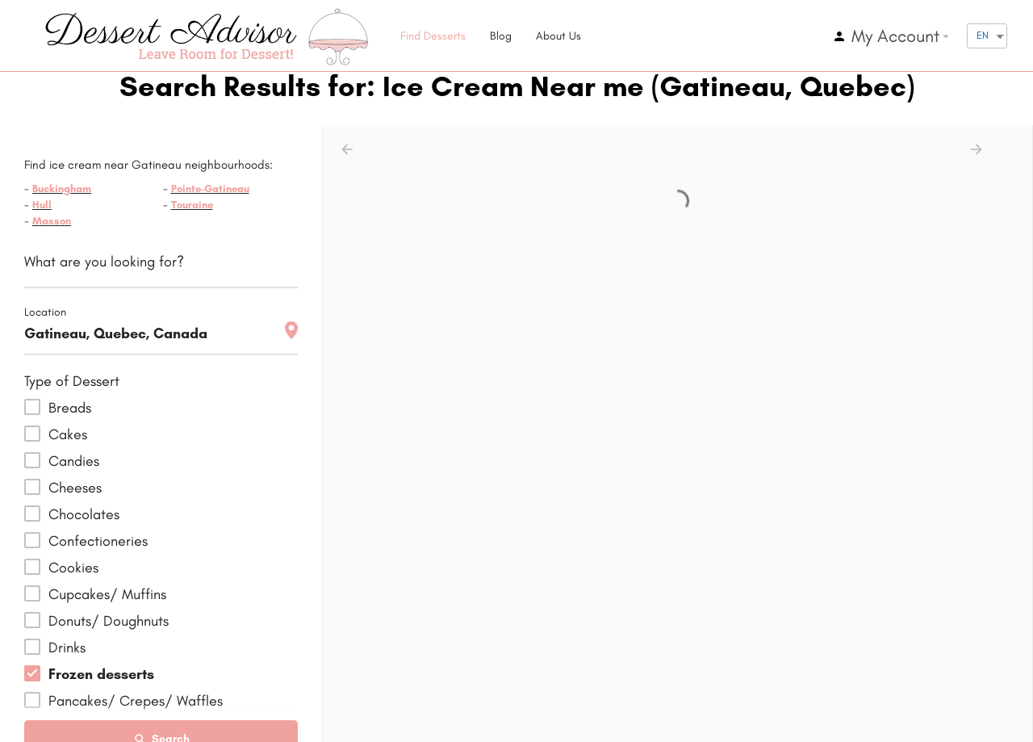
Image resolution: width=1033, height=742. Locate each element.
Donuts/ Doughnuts (108, 621)
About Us (558, 36)
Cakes (67, 434)
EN (983, 35)
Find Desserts (433, 36)
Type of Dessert (71, 381)
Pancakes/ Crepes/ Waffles (135, 701)
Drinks (67, 647)
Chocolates (83, 514)
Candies (73, 461)
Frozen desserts (101, 674)
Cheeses (75, 488)
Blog (501, 36)
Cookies (73, 567)
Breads (69, 408)
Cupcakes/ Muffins (107, 594)
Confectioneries (98, 541)
